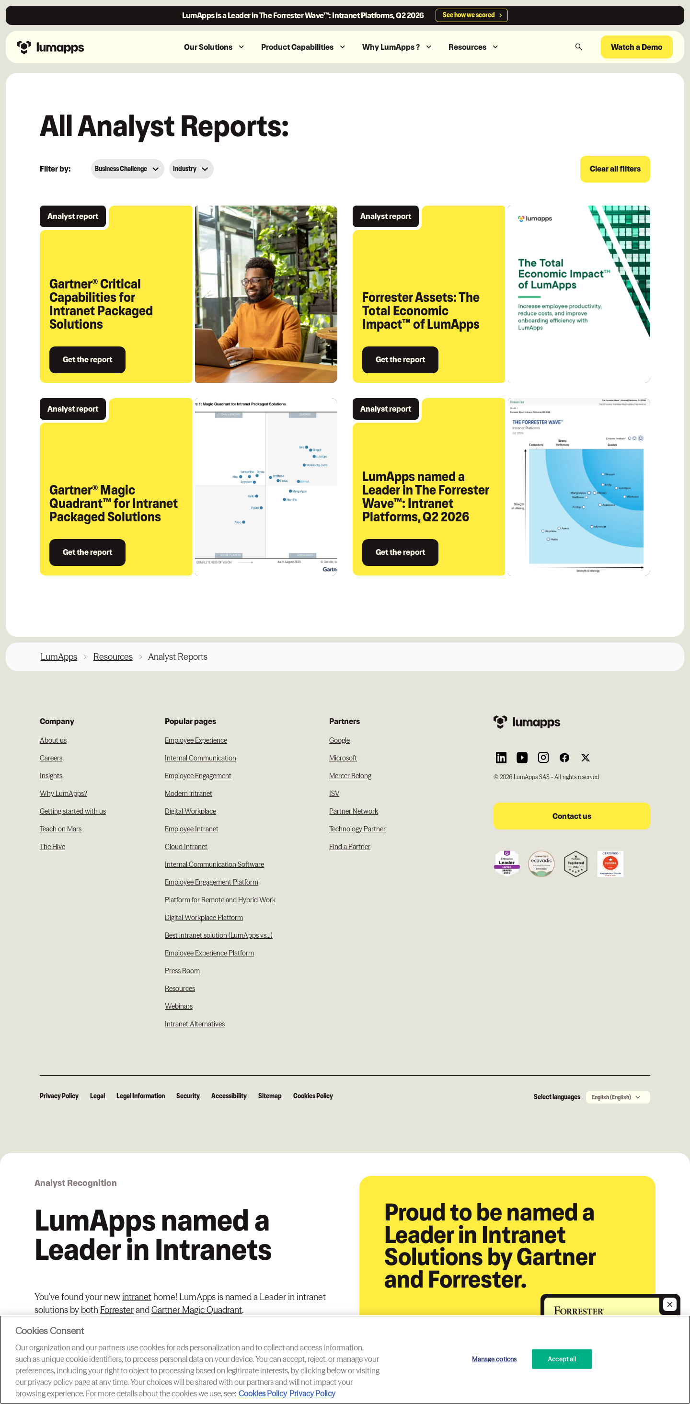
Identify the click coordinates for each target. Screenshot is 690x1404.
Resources (113, 656)
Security (188, 1096)
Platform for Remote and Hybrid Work (220, 900)
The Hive (52, 846)
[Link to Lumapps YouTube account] (522, 757)
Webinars (179, 1006)
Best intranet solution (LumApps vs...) (219, 935)
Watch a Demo (636, 47)
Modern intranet (188, 793)
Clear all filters (615, 168)
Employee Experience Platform (209, 953)
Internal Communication (200, 758)
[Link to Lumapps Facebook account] (564, 757)
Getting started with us (73, 811)
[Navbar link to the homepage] (71, 47)
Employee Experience (196, 740)
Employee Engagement (198, 775)
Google (339, 740)
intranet (136, 1296)
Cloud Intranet (186, 846)
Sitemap (270, 1096)
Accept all (562, 1358)
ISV (334, 793)
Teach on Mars (60, 829)
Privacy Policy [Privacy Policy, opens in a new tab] (312, 1393)
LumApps (59, 656)
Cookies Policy (313, 1096)
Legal (97, 1096)
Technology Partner (357, 829)
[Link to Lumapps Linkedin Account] (501, 757)
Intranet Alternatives (195, 1024)
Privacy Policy (59, 1096)
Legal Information (140, 1096)
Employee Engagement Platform (211, 882)
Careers (51, 758)
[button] (215, 47)
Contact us (571, 816)
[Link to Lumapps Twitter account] (585, 757)
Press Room (182, 971)
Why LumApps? (63, 793)
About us (53, 740)
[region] (345, 1359)
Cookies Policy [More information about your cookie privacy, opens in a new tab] (263, 1393)
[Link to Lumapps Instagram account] (543, 757)
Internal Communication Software (214, 864)
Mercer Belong (350, 775)
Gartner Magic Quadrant (196, 1309)
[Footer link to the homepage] (572, 722)
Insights (51, 775)
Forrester (117, 1309)
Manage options (494, 1358)
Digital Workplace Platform (204, 917)
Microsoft (343, 758)
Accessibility (229, 1096)
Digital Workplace (190, 811)
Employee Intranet (191, 829)
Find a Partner (349, 846)
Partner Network (353, 811)
